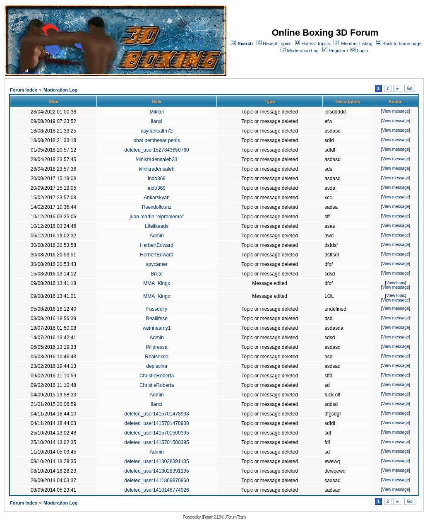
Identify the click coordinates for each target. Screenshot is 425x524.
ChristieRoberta (156, 376)
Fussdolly (156, 309)
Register (334, 50)
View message (395, 111)
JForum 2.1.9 (211, 517)
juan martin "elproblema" (157, 217)
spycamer (157, 264)
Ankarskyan (157, 197)
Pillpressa (157, 347)
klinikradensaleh (157, 169)
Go (410, 88)
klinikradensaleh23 (156, 159)
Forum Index (23, 89)
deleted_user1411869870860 (157, 480)
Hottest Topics (315, 43)
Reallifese (157, 318)
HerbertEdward (156, 245)
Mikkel (157, 112)
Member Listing (356, 43)
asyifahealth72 (157, 131)
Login (359, 50)
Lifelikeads (156, 226)
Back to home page (402, 43)
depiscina (156, 366)
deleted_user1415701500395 (157, 433)
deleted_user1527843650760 (157, 150)
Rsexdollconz (156, 207)
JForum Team (235, 517)
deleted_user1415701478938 (157, 414)
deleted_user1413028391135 (157, 461)
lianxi (156, 121)
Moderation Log (303, 50)
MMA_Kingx (156, 283)
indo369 (157, 178)
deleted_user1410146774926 (157, 490)
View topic (395, 282)
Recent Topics (277, 43)
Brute (157, 274)
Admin (157, 236)
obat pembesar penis (157, 140)
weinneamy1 (156, 328)
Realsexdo (156, 357)
